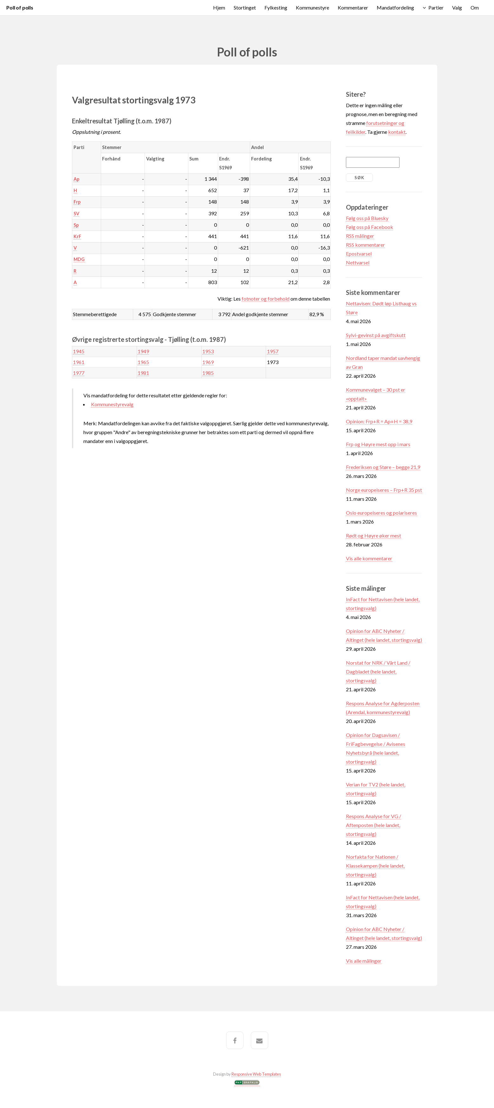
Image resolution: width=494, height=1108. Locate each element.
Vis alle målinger (363, 961)
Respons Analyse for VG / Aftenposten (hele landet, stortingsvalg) (373, 825)
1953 (208, 351)
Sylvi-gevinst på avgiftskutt (376, 335)
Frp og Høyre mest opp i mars (378, 444)
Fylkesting (275, 7)
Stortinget (245, 7)
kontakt (397, 132)
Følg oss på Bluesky (367, 218)
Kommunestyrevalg (112, 404)
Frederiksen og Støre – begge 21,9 (383, 467)
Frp (77, 202)
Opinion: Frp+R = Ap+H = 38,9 (379, 421)
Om (475, 7)
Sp (76, 225)
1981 (143, 373)
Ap (76, 179)
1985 (208, 373)
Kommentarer (353, 7)
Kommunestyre (312, 7)
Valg (457, 7)
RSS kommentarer (365, 245)
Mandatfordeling (395, 7)
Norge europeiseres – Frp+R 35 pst (384, 490)
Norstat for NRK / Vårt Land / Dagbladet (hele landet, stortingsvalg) (378, 671)
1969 (208, 362)
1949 (143, 351)
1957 (272, 351)
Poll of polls (19, 7)
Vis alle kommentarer (369, 558)
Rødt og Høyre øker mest (373, 535)
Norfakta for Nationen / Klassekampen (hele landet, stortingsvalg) (375, 865)
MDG (79, 259)
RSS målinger (360, 236)
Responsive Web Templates (256, 1074)
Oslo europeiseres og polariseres (381, 513)
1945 (78, 351)
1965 (143, 362)
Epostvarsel (359, 254)
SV (76, 213)
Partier (436, 7)
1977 (78, 373)
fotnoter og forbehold (265, 299)
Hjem (219, 7)
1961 (78, 362)
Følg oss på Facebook (369, 227)
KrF (77, 236)
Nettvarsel (357, 262)
